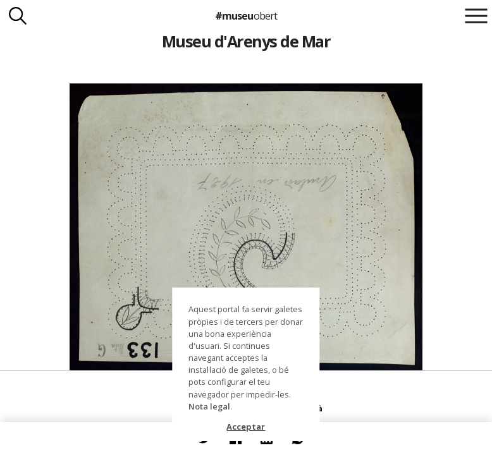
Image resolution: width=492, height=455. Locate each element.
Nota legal (209, 406)
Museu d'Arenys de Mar (246, 41)
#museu (245, 16)
